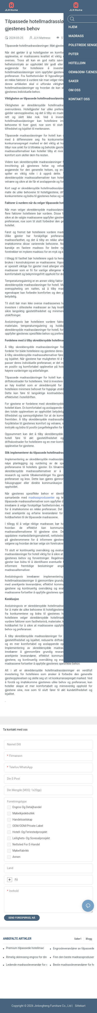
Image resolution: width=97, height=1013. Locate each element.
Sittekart (80, 1005)
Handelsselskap (22, 819)
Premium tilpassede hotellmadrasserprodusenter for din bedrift (25, 948)
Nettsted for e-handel (26, 844)
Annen (16, 856)
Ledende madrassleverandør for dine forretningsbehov (26, 964)
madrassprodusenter (42, 497)
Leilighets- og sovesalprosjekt (31, 838)
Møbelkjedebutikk (23, 813)
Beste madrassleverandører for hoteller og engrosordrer (73, 964)
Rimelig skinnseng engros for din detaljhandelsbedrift (26, 957)
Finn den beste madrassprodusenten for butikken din (73, 957)
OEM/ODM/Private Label (27, 825)
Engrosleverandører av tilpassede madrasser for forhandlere (73, 948)
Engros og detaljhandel (26, 807)
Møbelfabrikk (20, 850)
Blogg (89, 938)
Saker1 (78, 938)
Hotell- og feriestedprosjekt (29, 832)
